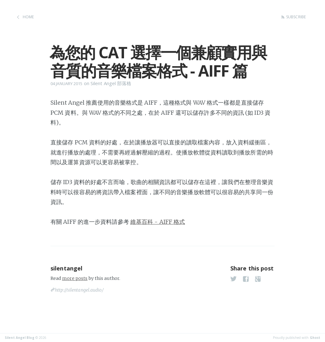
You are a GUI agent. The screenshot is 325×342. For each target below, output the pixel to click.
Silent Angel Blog (19, 337)
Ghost (315, 337)
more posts (75, 278)
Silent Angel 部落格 (111, 83)
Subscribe (296, 17)
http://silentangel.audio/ (79, 290)
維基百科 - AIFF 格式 (157, 221)
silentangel (66, 268)
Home (28, 17)
